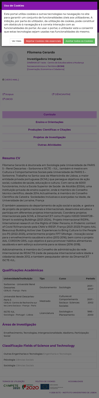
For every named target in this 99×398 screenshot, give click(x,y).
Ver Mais (16, 41)
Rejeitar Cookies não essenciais (43, 41)
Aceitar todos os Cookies (79, 41)
